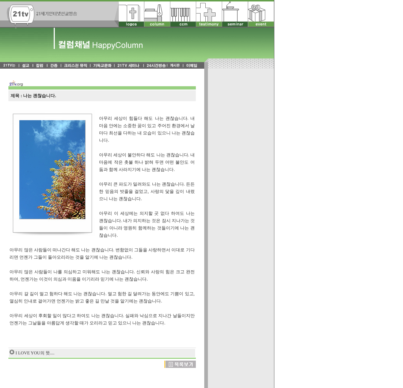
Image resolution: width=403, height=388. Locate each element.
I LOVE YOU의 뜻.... (34, 352)
